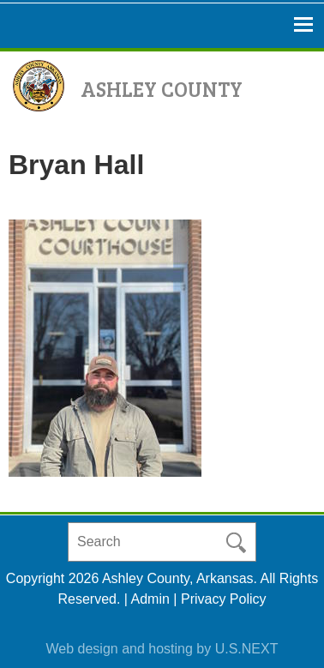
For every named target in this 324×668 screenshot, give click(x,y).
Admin (150, 599)
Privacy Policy (224, 599)
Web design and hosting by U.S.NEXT (162, 648)
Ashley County (162, 89)
